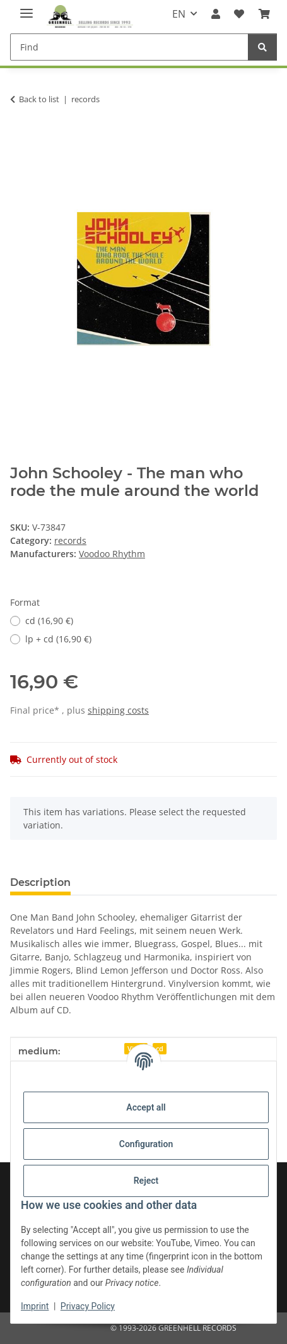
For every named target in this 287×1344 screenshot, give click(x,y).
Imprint (35, 1306)
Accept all (145, 1107)
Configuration (146, 1144)
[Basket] (264, 14)
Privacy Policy (88, 1306)
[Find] (129, 47)
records (70, 540)
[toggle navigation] (26, 8)
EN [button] (178, 14)
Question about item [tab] (145, 882)
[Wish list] (239, 14)
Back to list (39, 99)
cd (159, 1048)
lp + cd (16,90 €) (58, 639)
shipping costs (118, 710)
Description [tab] (40, 882)
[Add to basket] (20, 139)
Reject (146, 1181)
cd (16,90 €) (49, 621)
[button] (215, 14)
